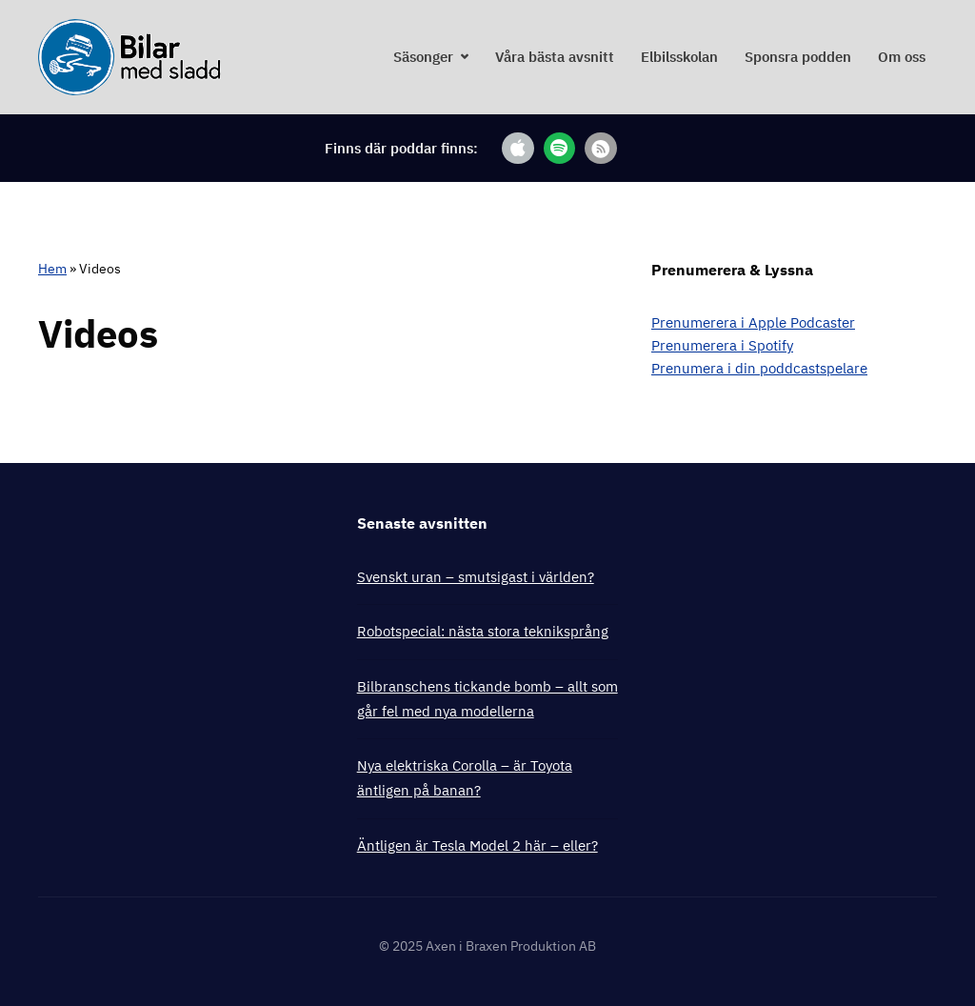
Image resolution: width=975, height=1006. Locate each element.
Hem (52, 268)
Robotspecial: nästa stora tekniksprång (482, 631)
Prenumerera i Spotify (722, 345)
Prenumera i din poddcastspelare (759, 368)
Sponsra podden (798, 57)
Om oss (901, 57)
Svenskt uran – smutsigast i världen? (475, 577)
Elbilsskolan (679, 57)
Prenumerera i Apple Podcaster (753, 322)
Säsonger (423, 57)
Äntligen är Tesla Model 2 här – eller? (477, 845)
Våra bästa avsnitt (554, 57)
